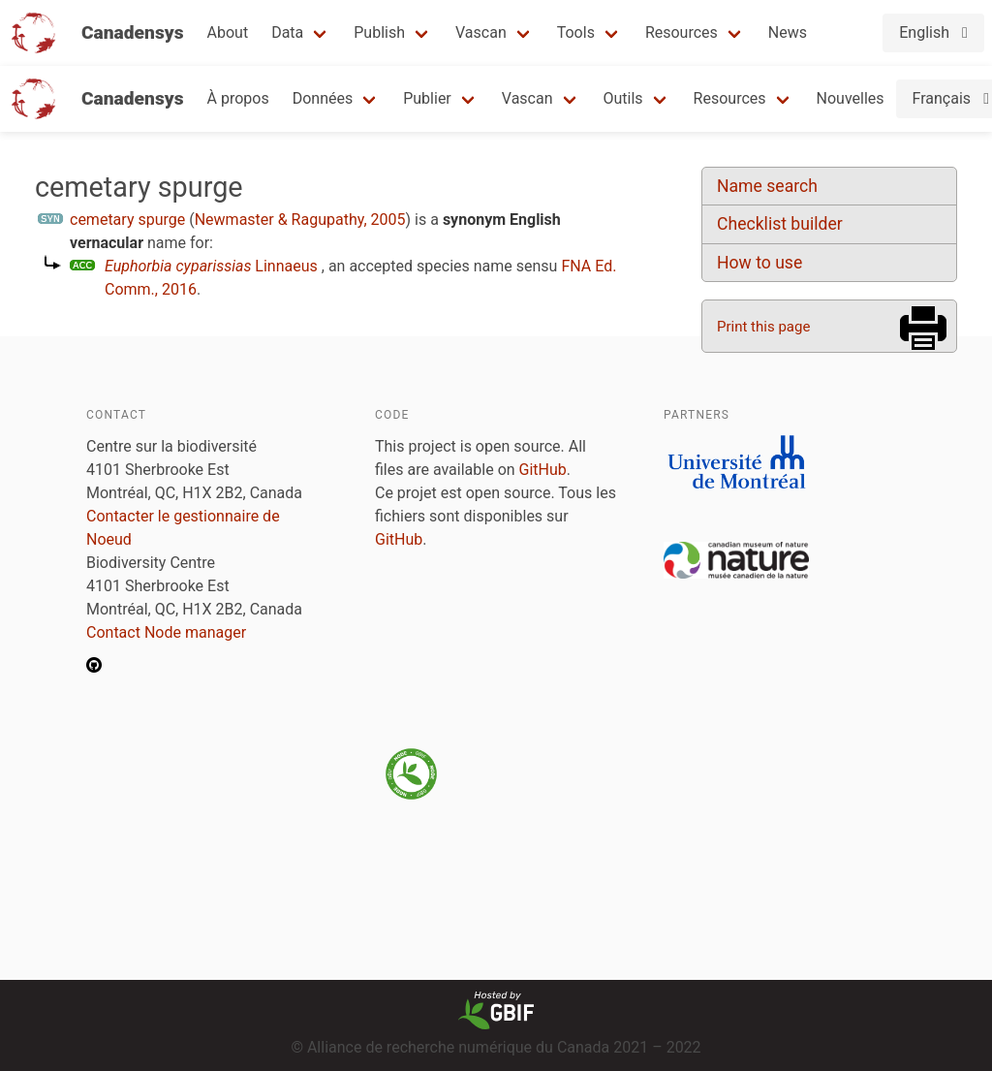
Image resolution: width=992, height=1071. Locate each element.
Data (287, 32)
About (228, 32)
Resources (681, 32)
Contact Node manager (166, 632)
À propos (238, 98)
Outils (623, 98)
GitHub (543, 469)
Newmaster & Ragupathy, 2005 (300, 219)
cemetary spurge (127, 219)
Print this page (763, 326)
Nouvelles (850, 98)
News (787, 32)
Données (323, 98)
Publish (379, 32)
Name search (767, 186)
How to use (759, 262)
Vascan (481, 32)
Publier (427, 98)
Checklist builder (780, 224)
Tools (576, 32)
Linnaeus (211, 266)
